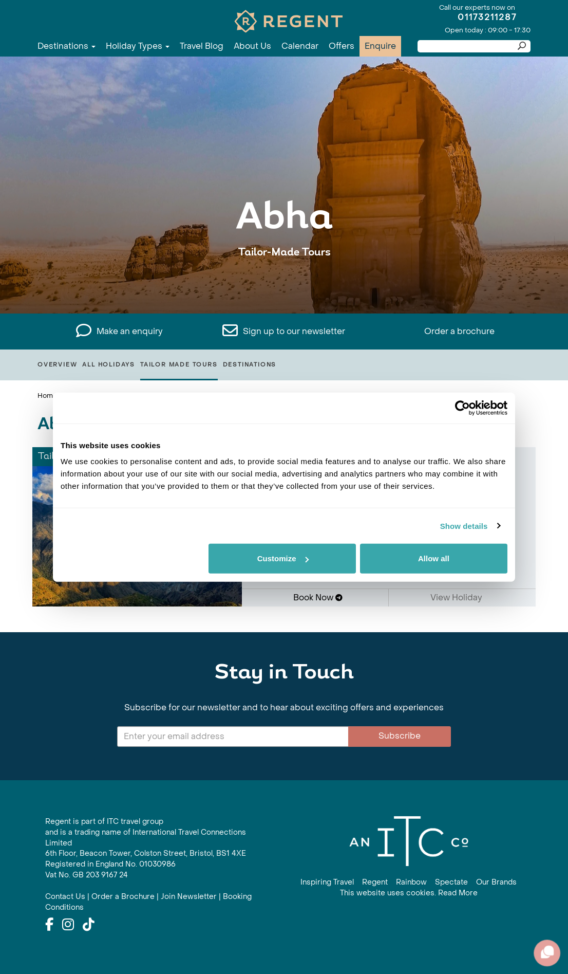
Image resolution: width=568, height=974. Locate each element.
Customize (283, 558)
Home (47, 395)
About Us (252, 46)
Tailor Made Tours (179, 365)
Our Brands (496, 882)
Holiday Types (137, 46)
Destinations (66, 46)
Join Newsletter (189, 897)
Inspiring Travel (327, 882)
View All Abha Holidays (284, 284)
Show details (464, 525)
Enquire (380, 46)
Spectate (451, 882)
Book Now (318, 597)
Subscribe (399, 735)
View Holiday (459, 597)
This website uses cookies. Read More (409, 893)
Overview (57, 365)
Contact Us (65, 897)
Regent (375, 882)
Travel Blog (201, 46)
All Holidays (108, 365)
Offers (341, 46)
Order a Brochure (123, 897)
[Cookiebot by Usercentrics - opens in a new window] (462, 407)
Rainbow (411, 882)
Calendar (299, 46)
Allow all (433, 558)
